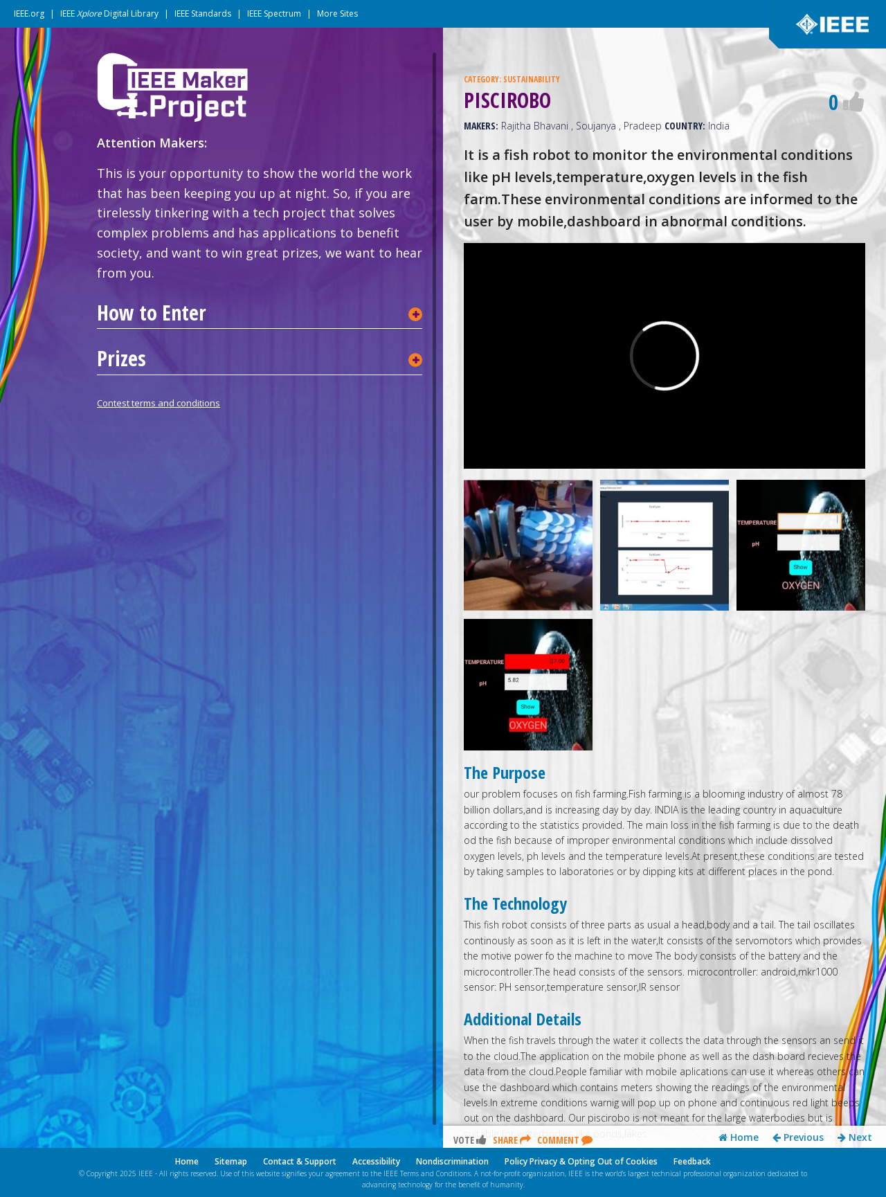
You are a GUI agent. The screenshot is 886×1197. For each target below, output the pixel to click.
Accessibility (376, 1161)
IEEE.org (29, 13)
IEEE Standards (202, 13)
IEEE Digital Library (109, 13)
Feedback (692, 1161)
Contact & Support (299, 1161)
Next (855, 1137)
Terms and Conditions (435, 1173)
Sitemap (231, 1161)
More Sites (337, 13)
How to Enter (151, 313)
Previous (798, 1137)
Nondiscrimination (452, 1161)
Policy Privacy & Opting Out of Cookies (581, 1161)
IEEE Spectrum (274, 13)
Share (512, 1139)
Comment (565, 1139)
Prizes (121, 359)
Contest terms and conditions (158, 403)
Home (738, 1137)
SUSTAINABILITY (531, 79)
